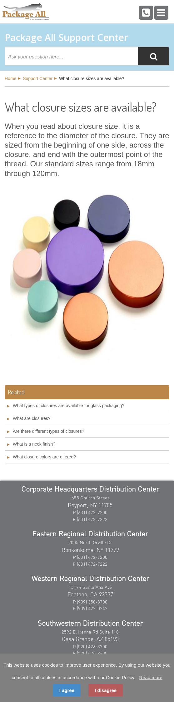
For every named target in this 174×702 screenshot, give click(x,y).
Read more (150, 677)
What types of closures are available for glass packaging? (68, 405)
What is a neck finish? (34, 444)
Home (10, 78)
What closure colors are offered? (44, 456)
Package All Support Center (66, 37)
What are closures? (32, 418)
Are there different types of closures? (48, 431)
